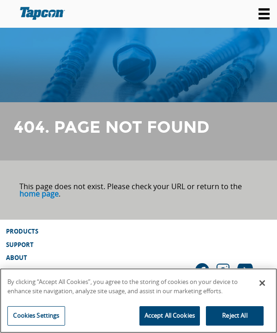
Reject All (234, 315)
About (16, 257)
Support (20, 244)
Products (22, 231)
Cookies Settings (36, 315)
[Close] (262, 283)
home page (39, 194)
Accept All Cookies (170, 315)
